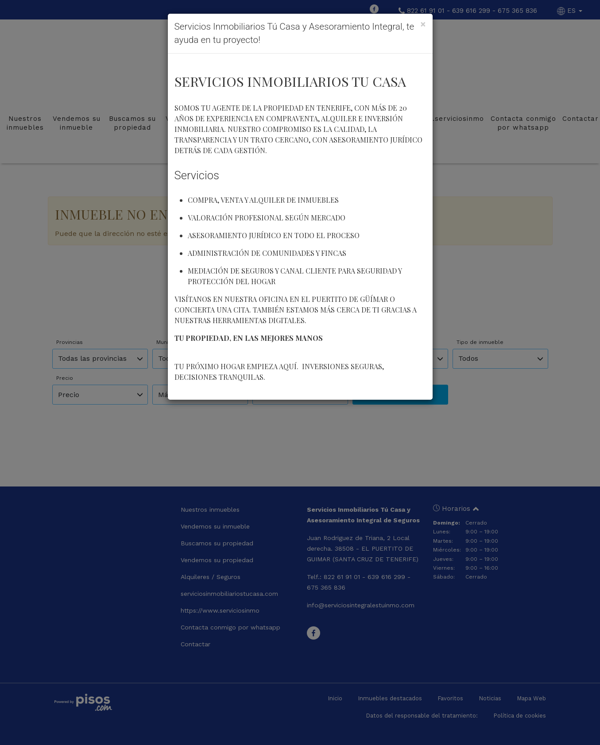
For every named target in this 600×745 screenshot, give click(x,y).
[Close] (423, 24)
